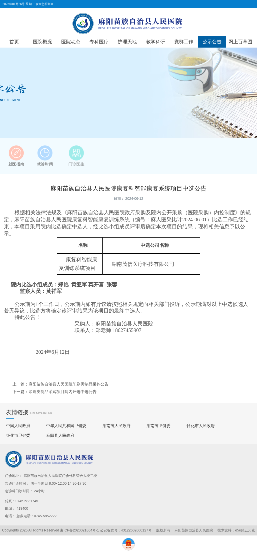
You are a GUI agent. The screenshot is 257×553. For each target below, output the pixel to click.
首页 (14, 41)
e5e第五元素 (245, 530)
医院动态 (70, 41)
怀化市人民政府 (201, 426)
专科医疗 (99, 41)
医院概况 (42, 41)
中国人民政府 (18, 426)
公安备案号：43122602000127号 (126, 530)
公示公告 (212, 41)
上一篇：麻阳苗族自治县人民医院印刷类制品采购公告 (60, 384)
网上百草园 (240, 41)
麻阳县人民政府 (60, 435)
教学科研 (155, 41)
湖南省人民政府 (116, 426)
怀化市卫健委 (18, 435)
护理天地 (127, 41)
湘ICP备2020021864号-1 (79, 530)
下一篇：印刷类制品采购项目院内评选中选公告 (54, 392)
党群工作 (183, 41)
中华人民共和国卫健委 (66, 426)
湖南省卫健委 (158, 426)
